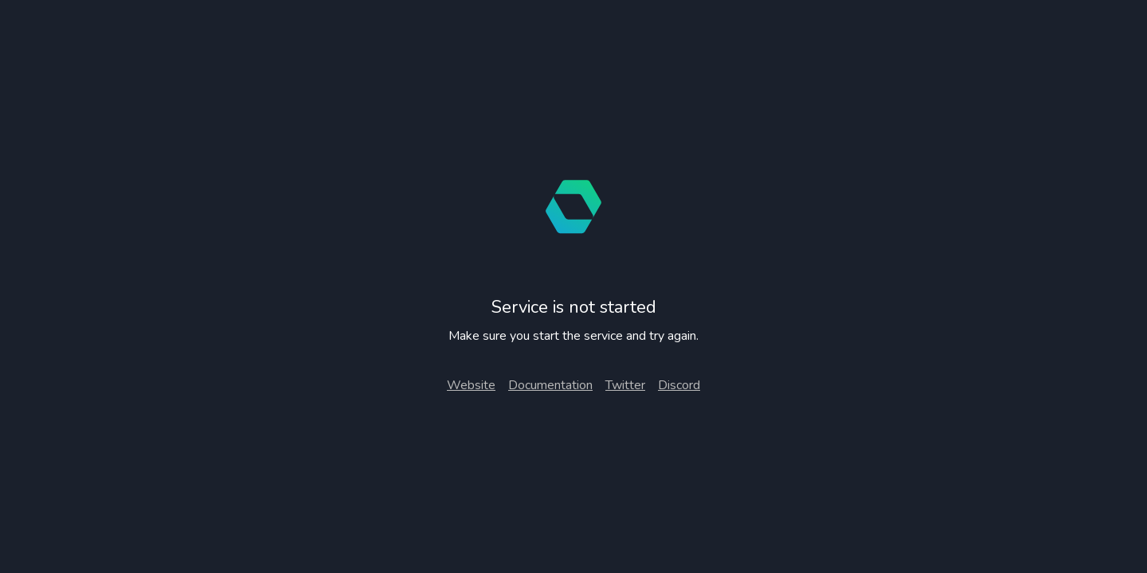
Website (471, 385)
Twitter (625, 385)
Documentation (550, 385)
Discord (679, 385)
